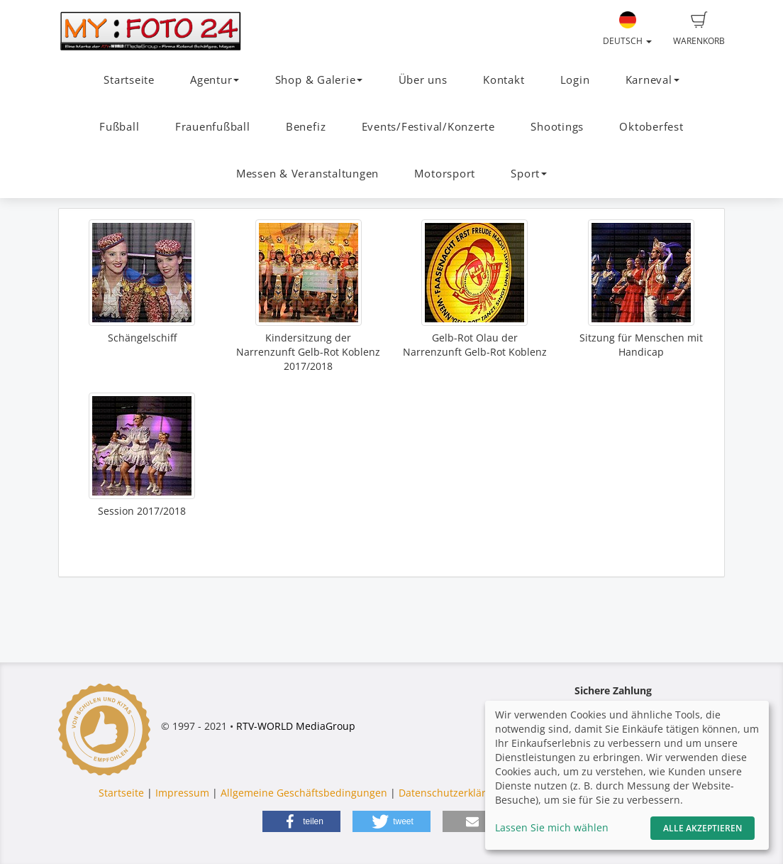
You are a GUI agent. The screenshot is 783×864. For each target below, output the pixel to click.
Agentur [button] (214, 79)
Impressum (182, 792)
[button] (301, 821)
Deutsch (627, 29)
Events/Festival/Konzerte (428, 126)
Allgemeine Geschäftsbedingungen (304, 792)
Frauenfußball (212, 126)
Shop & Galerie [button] (319, 79)
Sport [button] (529, 173)
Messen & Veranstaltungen (307, 173)
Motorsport (444, 173)
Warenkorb (699, 29)
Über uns (423, 79)
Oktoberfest (651, 126)
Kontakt (503, 79)
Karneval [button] (652, 79)
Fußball (119, 126)
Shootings (557, 126)
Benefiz (306, 126)
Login (575, 79)
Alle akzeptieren (702, 828)
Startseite (129, 79)
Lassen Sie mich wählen (552, 827)
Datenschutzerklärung (451, 792)
